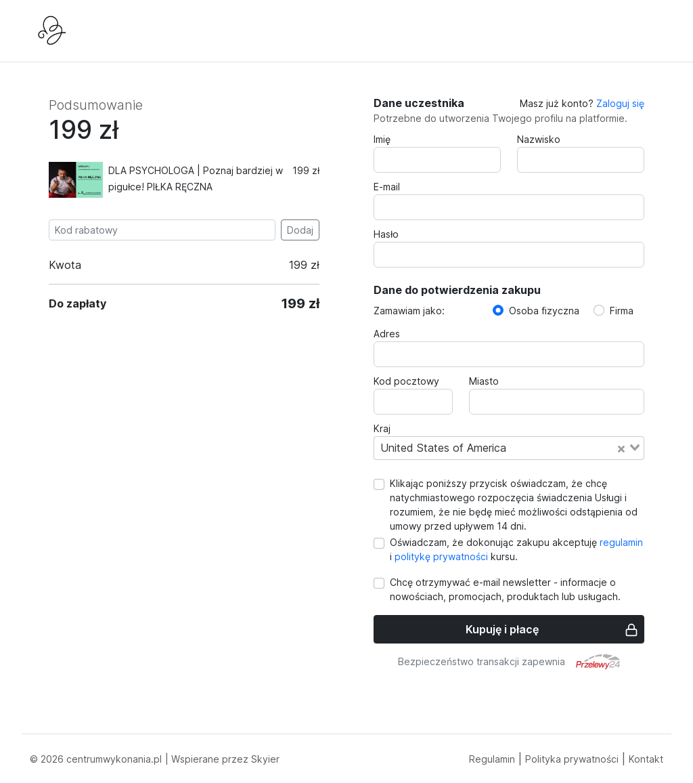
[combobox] (509, 447)
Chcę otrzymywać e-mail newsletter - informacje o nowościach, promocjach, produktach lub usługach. (505, 589)
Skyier (265, 759)
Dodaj (300, 230)
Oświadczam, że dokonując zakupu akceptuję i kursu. (516, 549)
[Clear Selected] (621, 448)
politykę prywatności (441, 556)
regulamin (620, 542)
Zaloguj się (620, 103)
